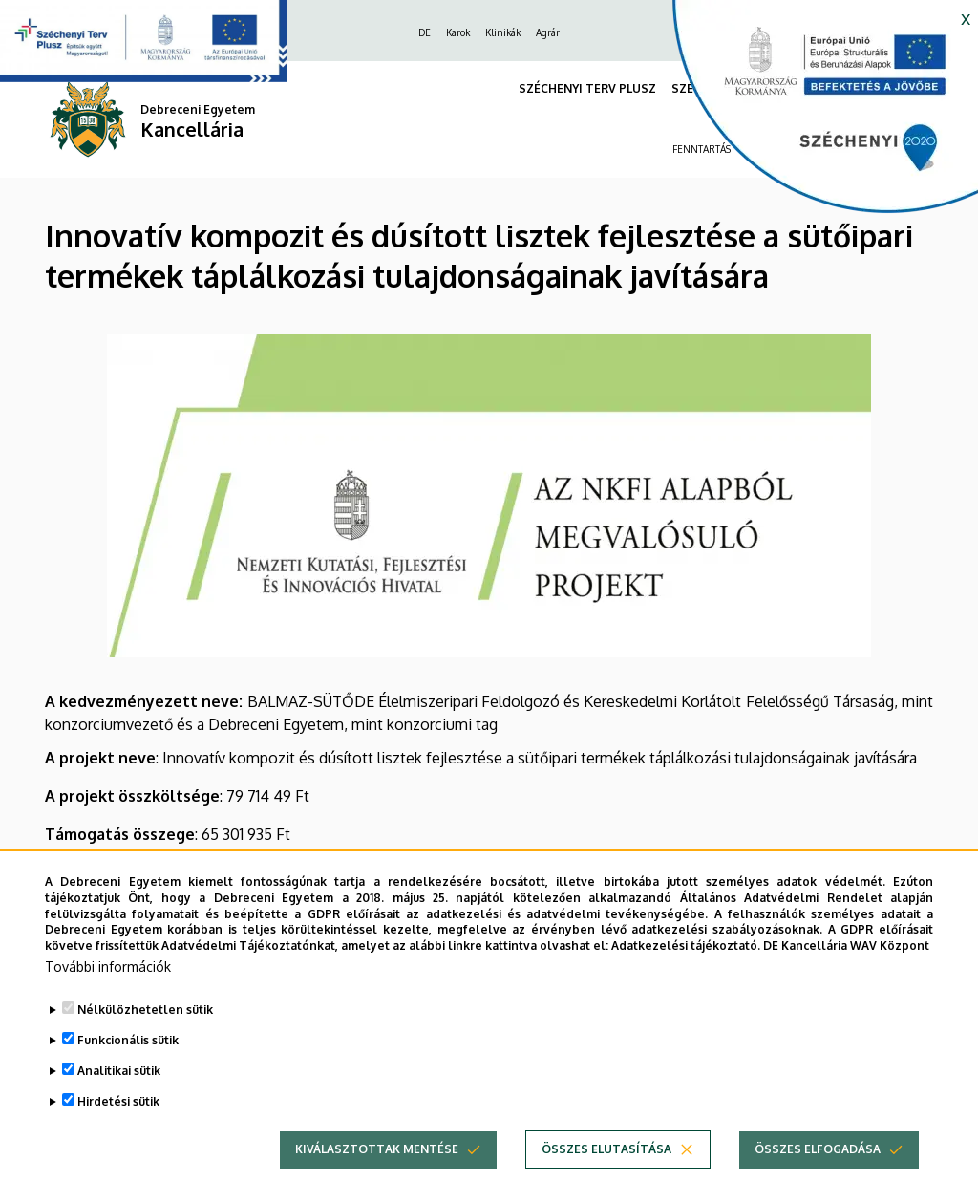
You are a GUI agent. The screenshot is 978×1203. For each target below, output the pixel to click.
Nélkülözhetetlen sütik (145, 1038)
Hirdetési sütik (118, 1130)
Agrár (548, 32)
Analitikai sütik (118, 1099)
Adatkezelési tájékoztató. (685, 974)
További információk (108, 995)
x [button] (965, 17)
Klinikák (503, 32)
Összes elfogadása (818, 1178)
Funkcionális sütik (128, 1069)
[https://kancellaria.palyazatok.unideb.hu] (811, 114)
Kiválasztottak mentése (376, 1178)
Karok (458, 32)
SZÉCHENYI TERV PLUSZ (587, 88)
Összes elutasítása (606, 1178)
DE (424, 32)
